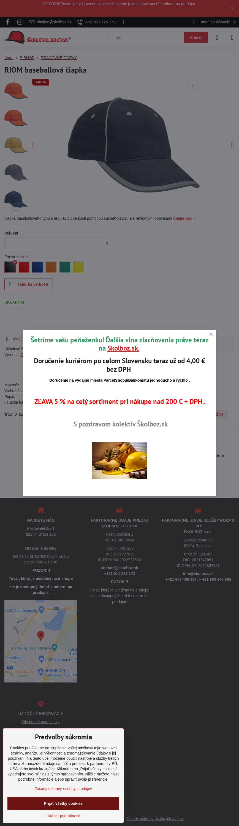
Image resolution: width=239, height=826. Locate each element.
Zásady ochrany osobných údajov (63, 788)
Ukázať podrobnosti (63, 816)
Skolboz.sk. (123, 348)
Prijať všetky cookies (63, 803)
